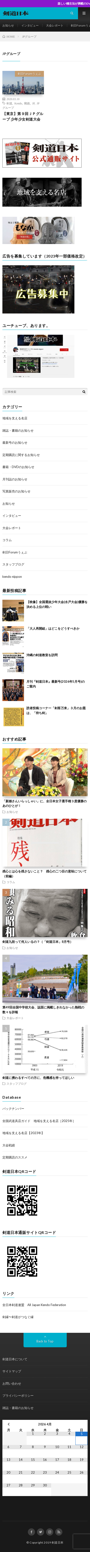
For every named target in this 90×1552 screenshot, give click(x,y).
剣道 (9, 103)
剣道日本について (14, 1359)
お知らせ (8, 25)
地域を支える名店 (14, 418)
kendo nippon (12, 577)
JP (33, 103)
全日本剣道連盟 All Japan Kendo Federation (34, 1305)
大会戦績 (8, 1145)
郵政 (27, 103)
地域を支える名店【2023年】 (23, 1133)
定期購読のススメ (14, 1157)
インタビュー (30, 25)
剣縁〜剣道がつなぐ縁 (18, 1317)
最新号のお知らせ (14, 442)
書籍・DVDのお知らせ (18, 467)
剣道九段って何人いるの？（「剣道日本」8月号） (37, 942)
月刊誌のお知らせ (14, 479)
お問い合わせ (11, 1383)
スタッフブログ (13, 564)
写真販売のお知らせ (16, 491)
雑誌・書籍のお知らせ (18, 430)
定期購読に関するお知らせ (21, 455)
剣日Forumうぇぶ (29, 73)
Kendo (18, 103)
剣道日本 (58, 1542)
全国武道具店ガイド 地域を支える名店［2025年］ (39, 1121)
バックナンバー (13, 1108)
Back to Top (45, 1341)
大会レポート (54, 25)
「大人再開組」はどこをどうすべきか (52, 628)
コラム (7, 540)
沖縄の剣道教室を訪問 (42, 655)
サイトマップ (11, 1371)
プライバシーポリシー (18, 1395)
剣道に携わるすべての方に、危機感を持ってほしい (38, 1078)
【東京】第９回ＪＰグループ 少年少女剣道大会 (22, 116)
